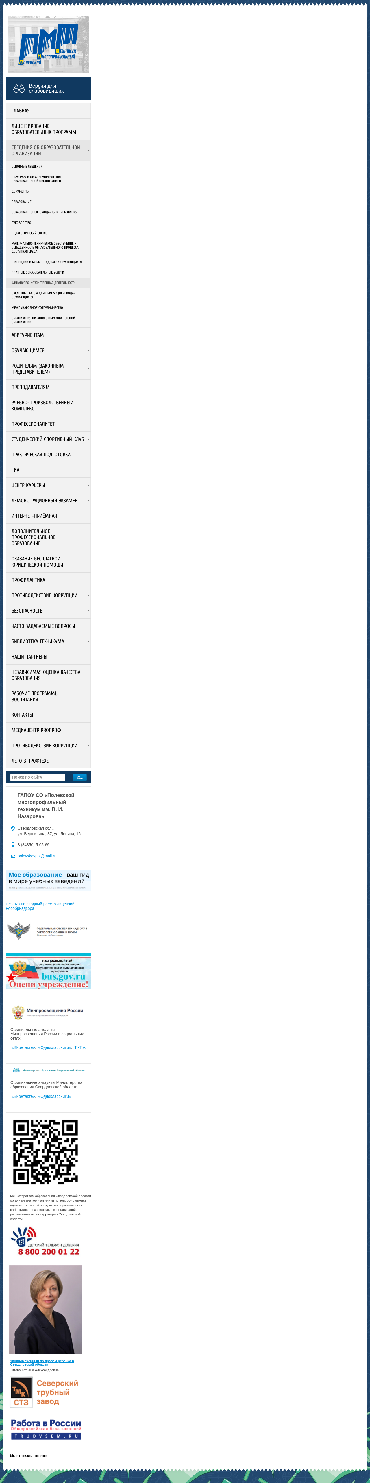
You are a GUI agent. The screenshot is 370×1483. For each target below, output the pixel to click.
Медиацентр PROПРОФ (36, 730)
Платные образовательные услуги (38, 272)
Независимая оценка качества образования (46, 675)
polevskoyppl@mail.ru (37, 856)
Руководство (21, 223)
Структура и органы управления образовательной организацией (36, 179)
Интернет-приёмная (34, 516)
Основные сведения (27, 167)
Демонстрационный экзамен (45, 501)
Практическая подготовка (41, 455)
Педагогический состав (29, 233)
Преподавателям (31, 387)
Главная (21, 111)
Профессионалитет (33, 424)
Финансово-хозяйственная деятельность (43, 283)
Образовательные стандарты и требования (44, 212)
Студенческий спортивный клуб (48, 439)
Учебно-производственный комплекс (42, 406)
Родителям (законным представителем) (38, 369)
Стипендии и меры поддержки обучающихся (47, 262)
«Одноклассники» (54, 1047)
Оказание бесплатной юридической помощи (37, 562)
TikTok (80, 1047)
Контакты (22, 715)
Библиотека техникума (38, 642)
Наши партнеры (29, 657)
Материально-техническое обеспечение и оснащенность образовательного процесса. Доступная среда (45, 247)
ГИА (15, 470)
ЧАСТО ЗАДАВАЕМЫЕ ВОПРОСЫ (43, 626)
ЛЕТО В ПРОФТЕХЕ (30, 761)
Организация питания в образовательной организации (43, 320)
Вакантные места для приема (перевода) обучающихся (43, 295)
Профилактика (28, 580)
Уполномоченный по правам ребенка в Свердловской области (42, 1362)
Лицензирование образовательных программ (44, 129)
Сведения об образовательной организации (46, 151)
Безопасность (27, 611)
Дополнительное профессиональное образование (34, 537)
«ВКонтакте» (23, 1047)
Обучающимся (28, 351)
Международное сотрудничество (37, 308)
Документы (20, 191)
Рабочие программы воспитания (35, 697)
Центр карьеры (28, 485)
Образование (22, 202)
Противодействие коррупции (44, 596)
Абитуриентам (28, 335)
